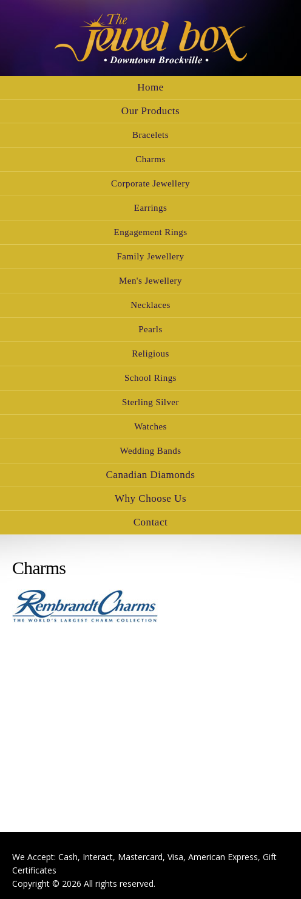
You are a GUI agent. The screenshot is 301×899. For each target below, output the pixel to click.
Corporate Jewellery (150, 183)
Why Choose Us (150, 498)
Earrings (150, 208)
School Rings (150, 378)
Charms (150, 159)
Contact (150, 522)
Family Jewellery (150, 256)
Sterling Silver (150, 402)
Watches (150, 426)
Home (150, 87)
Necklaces (150, 305)
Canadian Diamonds (150, 474)
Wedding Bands (150, 451)
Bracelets (150, 135)
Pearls (150, 329)
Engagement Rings (151, 232)
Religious (150, 353)
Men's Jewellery (150, 280)
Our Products (150, 111)
